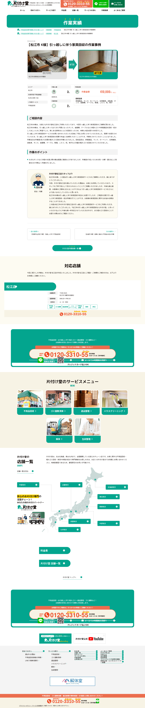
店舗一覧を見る (25, 497)
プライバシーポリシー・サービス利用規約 (40, 5)
